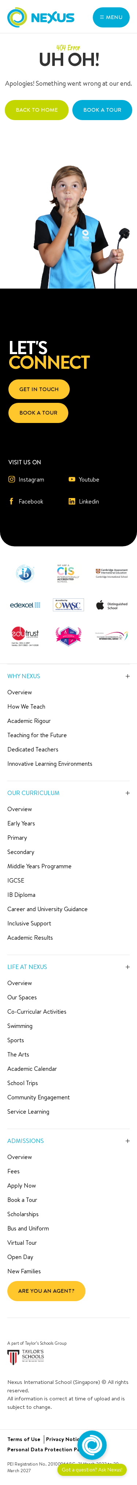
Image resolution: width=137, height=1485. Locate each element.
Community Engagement (38, 1097)
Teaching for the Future (37, 735)
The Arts (18, 1054)
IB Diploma (21, 895)
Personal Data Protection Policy (48, 1449)
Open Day (20, 1257)
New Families (24, 1271)
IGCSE (15, 880)
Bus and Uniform (28, 1228)
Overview (19, 692)
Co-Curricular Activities (36, 1011)
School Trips (22, 1083)
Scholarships (23, 1214)
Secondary (20, 852)
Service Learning (28, 1111)
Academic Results (30, 937)
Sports (15, 1040)
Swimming (20, 1026)
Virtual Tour (22, 1243)
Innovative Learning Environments (49, 764)
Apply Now (21, 1185)
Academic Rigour (29, 721)
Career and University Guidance (47, 909)
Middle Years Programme (39, 866)
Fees (13, 1171)
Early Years (21, 823)
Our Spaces (22, 997)
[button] (111, 17)
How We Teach (26, 706)
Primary (17, 838)
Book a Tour (22, 1200)
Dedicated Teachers (32, 749)
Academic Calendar (32, 1069)
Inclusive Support (29, 923)
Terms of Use (23, 1439)
